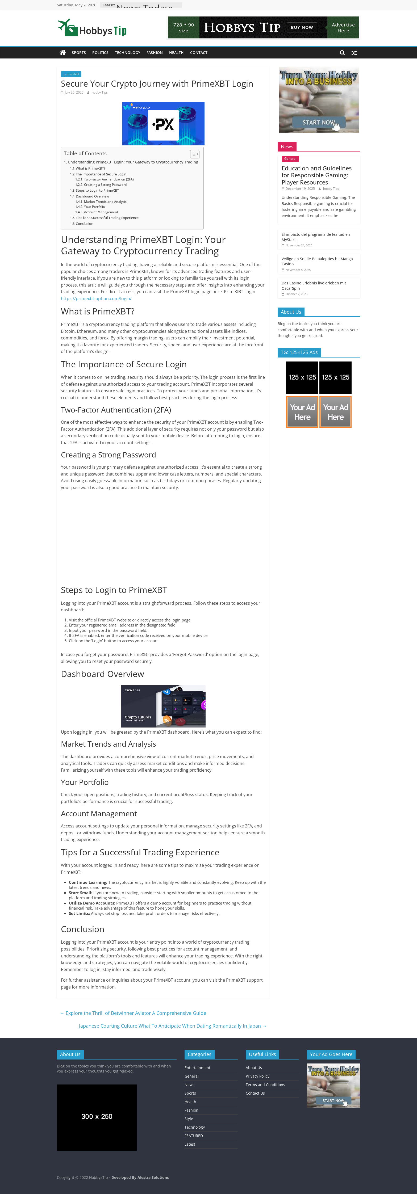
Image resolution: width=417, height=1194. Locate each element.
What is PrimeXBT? (90, 168)
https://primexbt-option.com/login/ (96, 298)
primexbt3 (71, 74)
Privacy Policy (257, 1076)
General (290, 158)
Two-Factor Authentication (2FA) (109, 179)
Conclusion (84, 223)
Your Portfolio (94, 207)
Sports (79, 52)
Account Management (101, 212)
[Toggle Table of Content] (192, 154)
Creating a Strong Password (105, 185)
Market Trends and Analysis (105, 202)
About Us (254, 1067)
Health (176, 52)
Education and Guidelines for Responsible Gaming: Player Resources (317, 175)
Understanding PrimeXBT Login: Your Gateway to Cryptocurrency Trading (133, 162)
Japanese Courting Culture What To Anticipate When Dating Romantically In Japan (173, 1026)
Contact (198, 52)
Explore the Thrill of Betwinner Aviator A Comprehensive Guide (133, 1013)
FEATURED (194, 1135)
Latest (190, 1144)
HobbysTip (98, 1177)
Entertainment (197, 1067)
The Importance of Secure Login (101, 174)
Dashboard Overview (92, 196)
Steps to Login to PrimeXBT (97, 190)
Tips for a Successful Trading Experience (107, 217)
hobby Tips (100, 92)
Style (189, 1118)
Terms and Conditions (265, 1084)
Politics (100, 52)
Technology (127, 52)
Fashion (155, 52)
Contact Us (255, 1093)
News (189, 1084)
